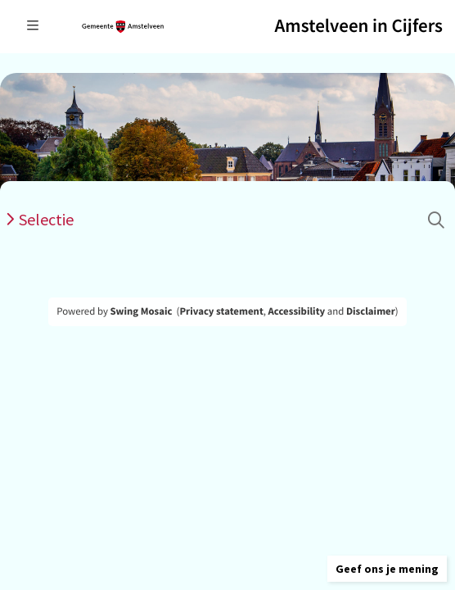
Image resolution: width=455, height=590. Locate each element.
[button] (387, 569)
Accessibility (297, 311)
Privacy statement (221, 311)
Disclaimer (370, 311)
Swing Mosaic (141, 311)
